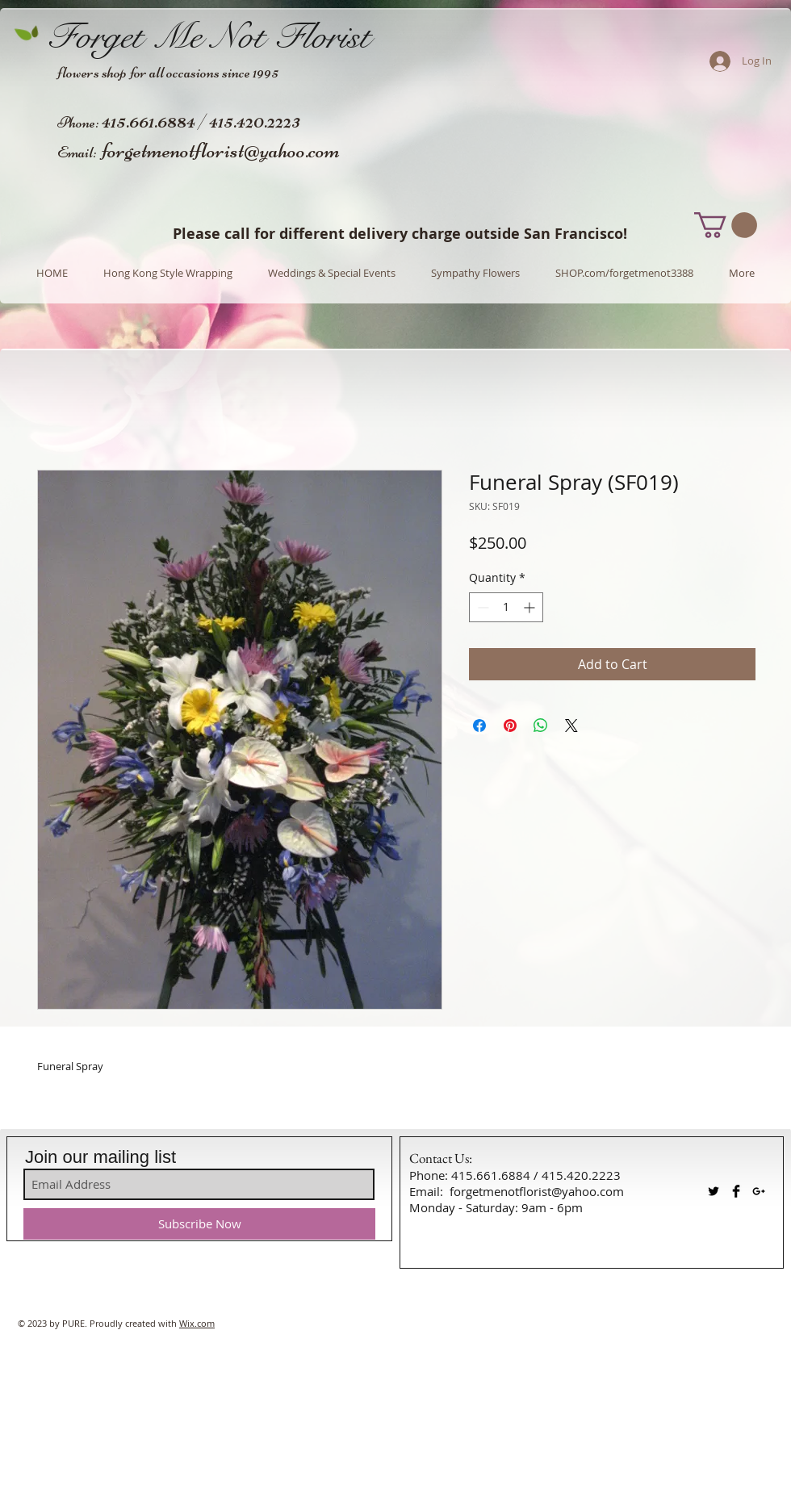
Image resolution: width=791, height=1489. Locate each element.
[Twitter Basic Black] (713, 1191)
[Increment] (531, 607)
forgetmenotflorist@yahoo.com (221, 150)
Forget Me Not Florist (208, 36)
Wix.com (197, 1323)
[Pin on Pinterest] (510, 725)
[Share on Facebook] (479, 725)
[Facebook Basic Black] (736, 1191)
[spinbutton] (506, 607)
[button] (725, 225)
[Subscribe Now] (199, 1224)
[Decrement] (481, 607)
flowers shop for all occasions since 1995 (167, 72)
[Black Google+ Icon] (758, 1191)
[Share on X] (571, 725)
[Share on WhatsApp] (540, 725)
